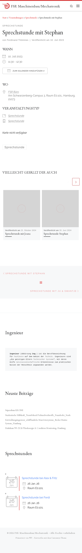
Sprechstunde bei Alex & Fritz (39, 478)
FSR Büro (13, 92)
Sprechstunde (31, 17)
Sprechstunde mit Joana (17, 233)
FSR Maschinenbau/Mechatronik (31, 533)
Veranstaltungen (16, 17)
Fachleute (19, 356)
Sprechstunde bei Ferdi (36, 497)
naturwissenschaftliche (28, 362)
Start (4, 17)
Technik (48, 356)
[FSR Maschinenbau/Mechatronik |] (6, 5)
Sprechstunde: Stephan (56, 233)
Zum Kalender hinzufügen (25, 70)
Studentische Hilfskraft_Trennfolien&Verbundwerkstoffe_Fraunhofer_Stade (38, 415)
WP (30, 538)
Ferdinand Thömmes (18, 40)
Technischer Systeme (43, 359)
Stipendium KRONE (14, 410)
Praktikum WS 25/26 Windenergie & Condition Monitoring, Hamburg (35, 428)
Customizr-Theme (59, 538)
